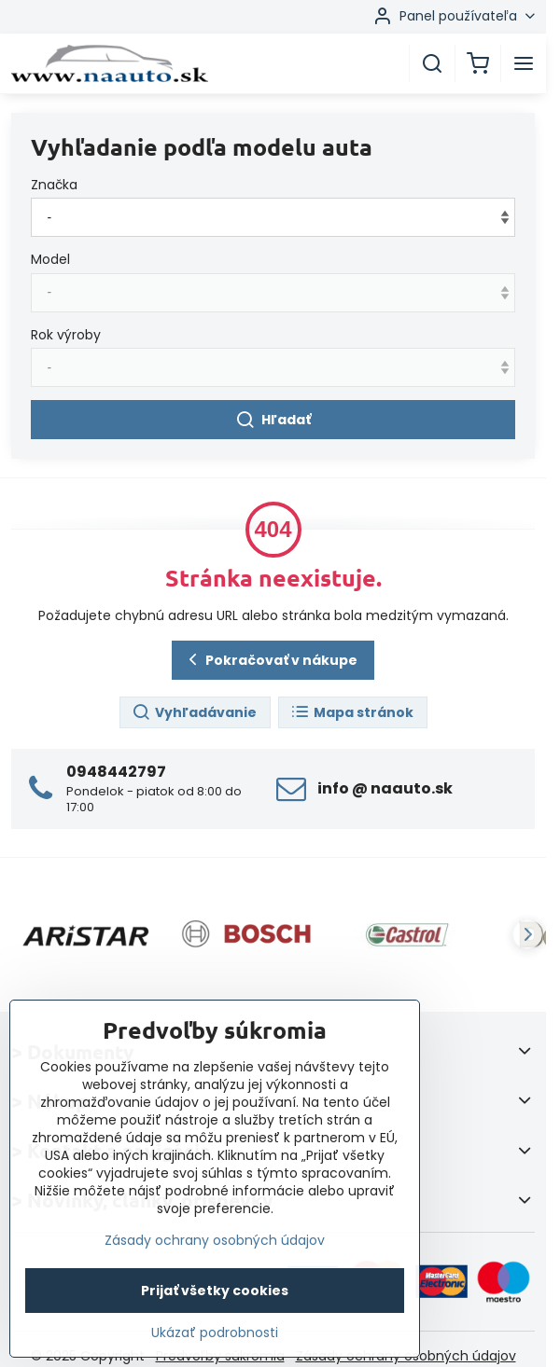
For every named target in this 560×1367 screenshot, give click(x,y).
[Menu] (523, 63)
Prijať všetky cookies (214, 1290)
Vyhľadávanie (194, 713)
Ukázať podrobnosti (214, 1333)
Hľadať (273, 420)
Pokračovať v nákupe (270, 660)
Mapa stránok (351, 713)
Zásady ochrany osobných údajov (215, 1240)
